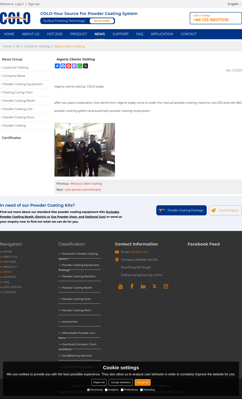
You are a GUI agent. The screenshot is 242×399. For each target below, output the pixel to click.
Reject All (99, 382)
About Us (30, 34)
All (18, 46)
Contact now (139, 252)
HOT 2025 (55, 34)
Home (9, 34)
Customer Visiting (36, 46)
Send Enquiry (228, 210)
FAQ (139, 34)
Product (78, 34)
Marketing (147, 389)
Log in (19, 4)
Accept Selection (120, 382)
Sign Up (34, 4)
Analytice (112, 389)
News (100, 34)
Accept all (142, 382)
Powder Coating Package (185, 210)
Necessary (95, 389)
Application (162, 34)
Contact (188, 34)
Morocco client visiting (86, 183)
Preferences (129, 389)
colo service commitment (83, 190)
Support (120, 34)
